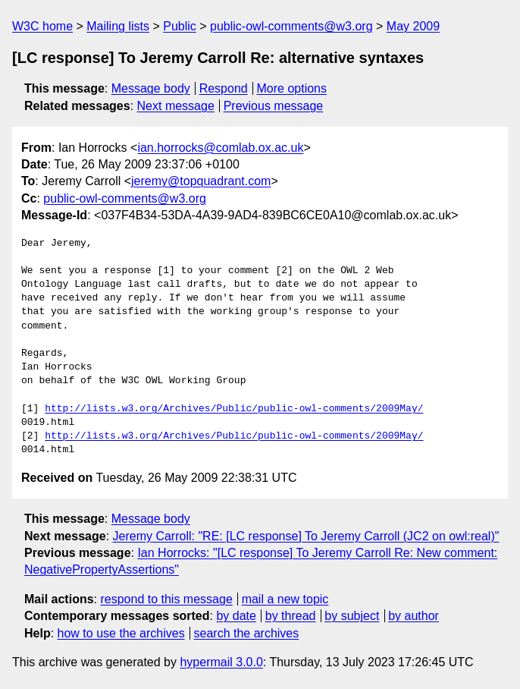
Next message (176, 105)
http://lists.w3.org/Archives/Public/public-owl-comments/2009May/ (234, 409)
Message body (150, 88)
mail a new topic (285, 599)
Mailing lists (117, 26)
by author (413, 615)
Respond (223, 88)
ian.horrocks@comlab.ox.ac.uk (220, 147)
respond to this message (166, 599)
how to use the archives (121, 633)
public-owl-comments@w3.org (291, 26)
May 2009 (413, 26)
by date (235, 615)
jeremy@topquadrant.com (201, 181)
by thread (290, 615)
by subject (351, 615)
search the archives (246, 633)
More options (292, 88)
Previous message (274, 105)
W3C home (42, 26)
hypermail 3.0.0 (221, 662)
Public (179, 26)
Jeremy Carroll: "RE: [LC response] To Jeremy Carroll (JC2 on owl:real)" (306, 536)
